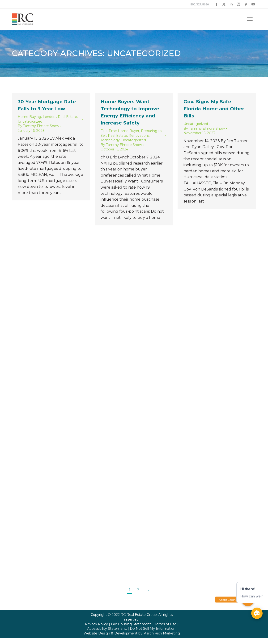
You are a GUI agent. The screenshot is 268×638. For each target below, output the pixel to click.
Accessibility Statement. (107, 628)
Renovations (139, 135)
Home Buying (29, 117)
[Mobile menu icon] (250, 19)
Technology (110, 140)
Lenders (49, 117)
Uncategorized (30, 121)
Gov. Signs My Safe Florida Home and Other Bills (213, 109)
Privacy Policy (96, 624)
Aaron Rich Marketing (162, 633)
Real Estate (67, 117)
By (38, 126)
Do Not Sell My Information (152, 628)
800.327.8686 (199, 4)
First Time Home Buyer (120, 131)
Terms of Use (165, 624)
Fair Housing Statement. (131, 624)
